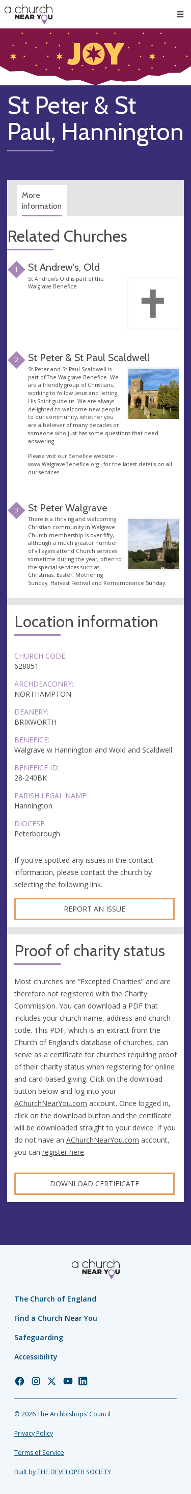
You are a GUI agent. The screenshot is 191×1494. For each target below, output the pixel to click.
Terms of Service (39, 1452)
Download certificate (94, 1183)
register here (63, 1152)
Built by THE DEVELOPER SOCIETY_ (64, 1472)
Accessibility (36, 1356)
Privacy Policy (33, 1433)
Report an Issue (94, 909)
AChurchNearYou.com (50, 1103)
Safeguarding (38, 1337)
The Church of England (55, 1299)
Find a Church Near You (55, 1318)
